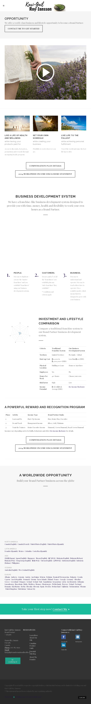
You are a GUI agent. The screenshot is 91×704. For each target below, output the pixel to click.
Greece (7, 582)
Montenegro (46, 584)
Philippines (16, 563)
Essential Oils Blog (33, 652)
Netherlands (56, 584)
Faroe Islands (42, 579)
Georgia (63, 579)
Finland (50, 579)
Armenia (21, 577)
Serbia (23, 587)
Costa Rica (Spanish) (40, 551)
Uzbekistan (22, 589)
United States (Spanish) (55, 544)
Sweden (48, 587)
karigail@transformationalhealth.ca (17, 652)
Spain (42, 587)
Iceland (29, 582)
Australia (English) (11, 570)
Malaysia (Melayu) (76, 558)
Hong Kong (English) (23, 561)
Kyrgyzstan (57, 582)
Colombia (28, 551)
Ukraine (83, 587)
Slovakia (29, 587)
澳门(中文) (52, 558)
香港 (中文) (36, 561)
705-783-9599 (15, 648)
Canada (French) (23, 544)
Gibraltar (77, 579)
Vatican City (31, 589)
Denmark (26, 579)
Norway (65, 584)
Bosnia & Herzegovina (61, 577)
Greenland (14, 582)
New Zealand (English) (26, 570)
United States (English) (38, 544)
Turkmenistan (74, 587)
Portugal (78, 584)
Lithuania (80, 582)
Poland (71, 584)
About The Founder (33, 658)
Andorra (14, 577)
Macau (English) (41, 558)
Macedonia (18, 584)
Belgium (49, 577)
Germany (70, 579)
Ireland (35, 582)
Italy (40, 582)
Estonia (33, 579)
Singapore (31, 558)
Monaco (38, 584)
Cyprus (7, 579)
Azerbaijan (35, 577)
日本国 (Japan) (10, 558)
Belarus (42, 577)
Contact (13, 661)
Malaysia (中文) (10, 561)
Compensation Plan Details (45, 166)
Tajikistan (64, 587)
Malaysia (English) (63, 558)
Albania (7, 577)
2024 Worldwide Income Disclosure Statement (45, 174)
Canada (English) (11, 544)
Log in (82, 697)
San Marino (16, 587)
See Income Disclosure (77, 387)
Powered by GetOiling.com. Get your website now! (23, 697)
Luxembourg (9, 584)
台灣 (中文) (57, 561)
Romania (8, 587)
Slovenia (36, 587)
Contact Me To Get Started (23, 28)
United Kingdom (11, 589)
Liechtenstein (71, 582)
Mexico (21, 551)
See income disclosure (58, 431)
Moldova (31, 584)
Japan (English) (21, 558)
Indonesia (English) (68, 561)
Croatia (79, 577)
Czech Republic (16, 579)
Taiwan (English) (46, 561)
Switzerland (56, 587)
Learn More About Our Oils (34, 637)
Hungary (22, 582)
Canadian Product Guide (33, 645)
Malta (25, 584)
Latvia (64, 582)
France (56, 579)
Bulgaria (73, 577)
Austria (27, 577)
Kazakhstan (47, 582)
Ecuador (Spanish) (11, 551)
